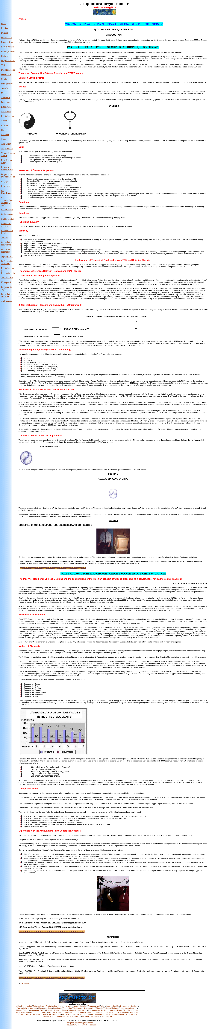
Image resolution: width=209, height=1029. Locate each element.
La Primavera (7, 214)
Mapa (3, 93)
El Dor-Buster (7, 209)
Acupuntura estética (6, 224)
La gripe (4, 181)
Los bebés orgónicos (5, 250)
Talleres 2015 (7, 277)
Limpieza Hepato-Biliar (7, 168)
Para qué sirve (7, 84)
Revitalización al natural (55, 1006)
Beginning (25, 983)
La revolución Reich (32, 1014)
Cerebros (5, 79)
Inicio (3, 23)
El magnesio (6, 282)
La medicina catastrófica (6, 243)
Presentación (6, 37)
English (4, 28)
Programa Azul (8, 60)
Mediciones (6, 111)
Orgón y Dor (7, 256)
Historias (5, 56)
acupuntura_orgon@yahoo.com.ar (81, 1025)
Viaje (3, 65)
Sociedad (33, 1008)
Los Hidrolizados (6, 191)
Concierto (5, 97)
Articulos (5, 134)
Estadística (5, 107)
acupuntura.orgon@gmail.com (80, 1023)
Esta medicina (7, 42)
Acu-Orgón (6, 144)
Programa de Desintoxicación (8, 175)
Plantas (4, 130)
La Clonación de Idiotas (7, 262)
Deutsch (4, 33)
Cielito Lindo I (7, 219)
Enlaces (4, 125)
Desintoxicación (8, 70)
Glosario (5, 121)
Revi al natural (7, 47)
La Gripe (33, 1012)
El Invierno (6, 186)
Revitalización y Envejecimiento (124, 1014)
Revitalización (7, 116)
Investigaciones (8, 51)
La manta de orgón (73, 1016)
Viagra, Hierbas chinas (78, 1010)
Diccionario (6, 74)
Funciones (5, 102)
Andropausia (6, 301)
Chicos (4, 139)
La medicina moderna (6, 295)
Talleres (65, 1010)
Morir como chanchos (128, 1008)
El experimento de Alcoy (97, 1010)
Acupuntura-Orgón (37, 1010)
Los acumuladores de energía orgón (7, 201)
